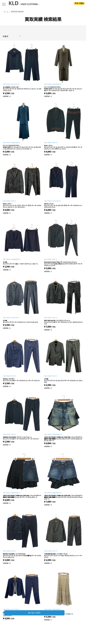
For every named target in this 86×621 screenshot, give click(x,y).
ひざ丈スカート (16, 259)
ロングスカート (58, 84)
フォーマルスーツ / (8, 84)
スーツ (55, 142)
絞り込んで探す (34, 612)
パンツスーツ (16, 84)
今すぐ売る (79, 3)
